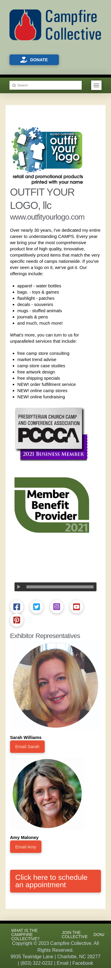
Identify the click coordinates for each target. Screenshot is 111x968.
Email (62, 963)
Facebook (82, 963)
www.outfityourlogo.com (47, 217)
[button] (96, 85)
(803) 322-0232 (36, 963)
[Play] (19, 586)
